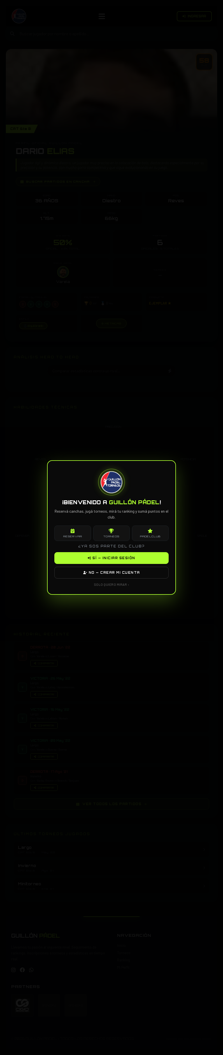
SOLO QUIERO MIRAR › (111, 584)
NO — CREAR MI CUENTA (111, 573)
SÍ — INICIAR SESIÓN (111, 558)
